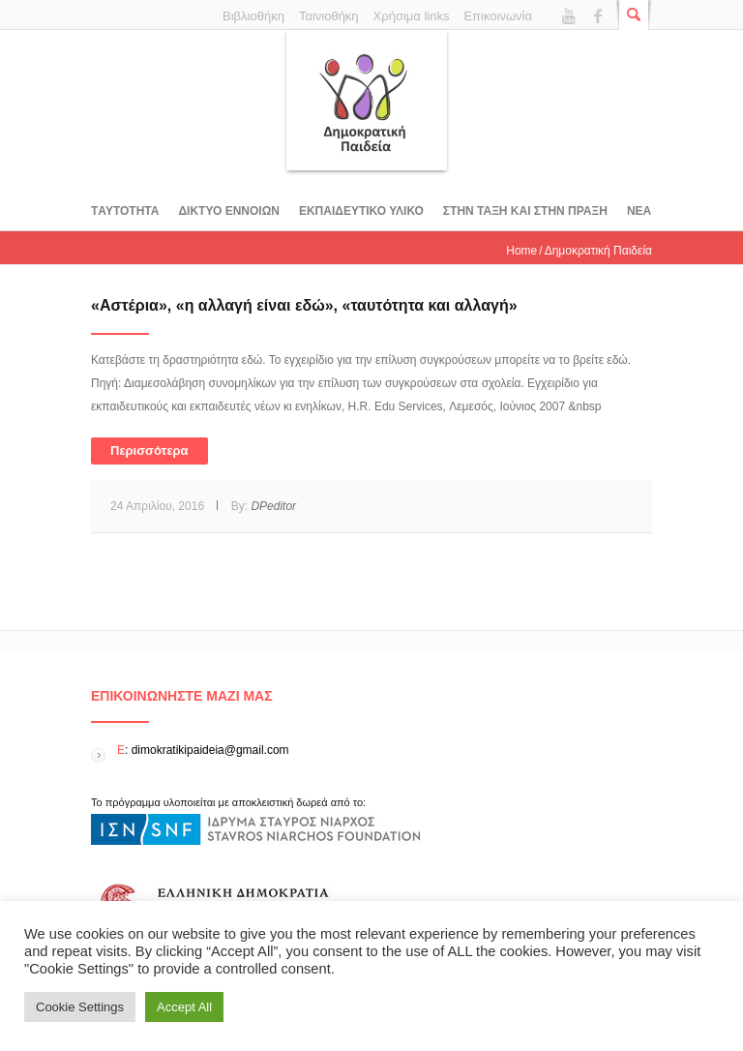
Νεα (639, 211)
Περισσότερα (149, 450)
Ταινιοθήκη (329, 16)
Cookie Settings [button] (80, 1007)
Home (521, 250)
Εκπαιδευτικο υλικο (361, 211)
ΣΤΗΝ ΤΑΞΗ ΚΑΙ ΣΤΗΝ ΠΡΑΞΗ (525, 211)
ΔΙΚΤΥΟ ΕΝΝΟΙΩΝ (228, 211)
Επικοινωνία (497, 16)
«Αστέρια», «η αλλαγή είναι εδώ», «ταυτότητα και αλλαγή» (304, 305)
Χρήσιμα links (411, 16)
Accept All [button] (184, 1007)
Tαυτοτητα (125, 211)
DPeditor (273, 506)
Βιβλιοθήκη (253, 16)
